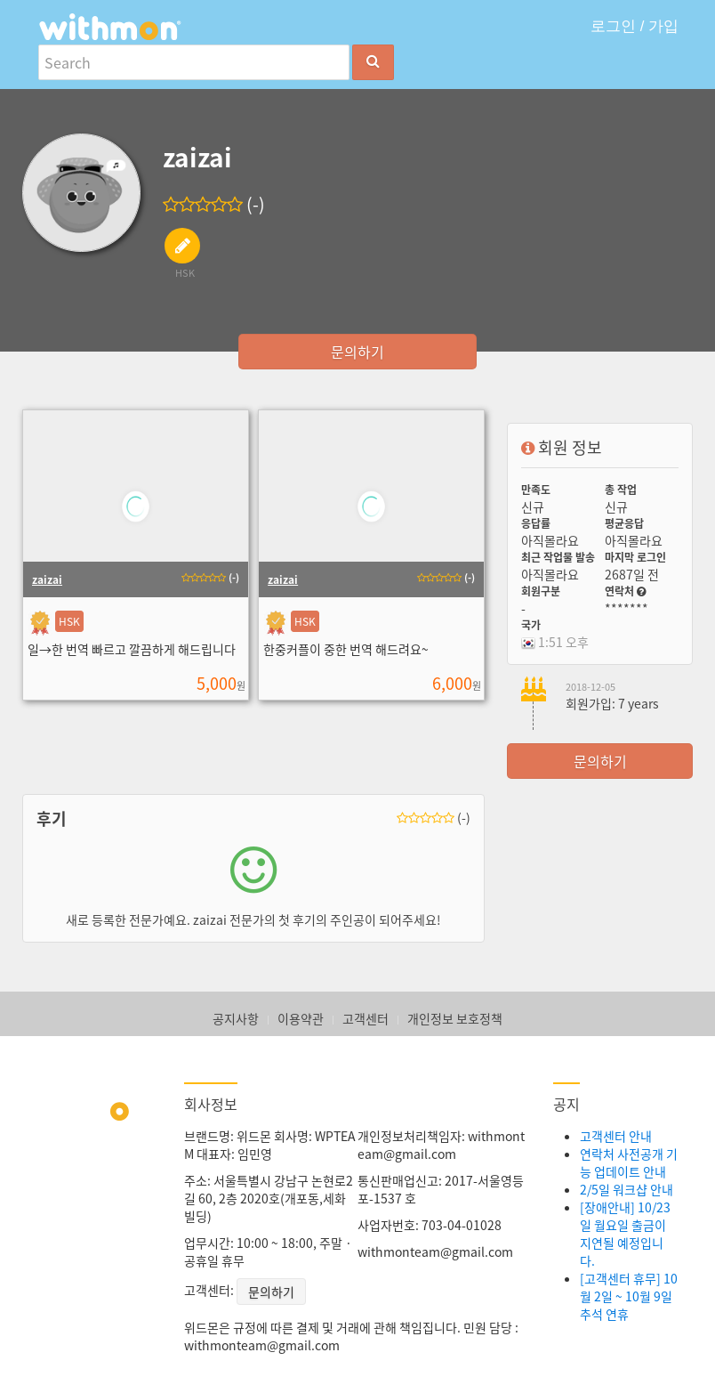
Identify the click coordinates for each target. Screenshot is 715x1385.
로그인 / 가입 (634, 26)
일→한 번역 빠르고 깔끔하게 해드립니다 (132, 649)
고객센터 (365, 1018)
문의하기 (357, 351)
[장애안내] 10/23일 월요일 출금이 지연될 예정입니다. (625, 1233)
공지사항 (236, 1018)
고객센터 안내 (616, 1136)
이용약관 (300, 1018)
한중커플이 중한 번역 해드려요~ (346, 649)
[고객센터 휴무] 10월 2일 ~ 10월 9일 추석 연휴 (629, 1296)
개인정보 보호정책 (454, 1018)
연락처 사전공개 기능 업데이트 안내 (629, 1162)
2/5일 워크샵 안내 (626, 1189)
